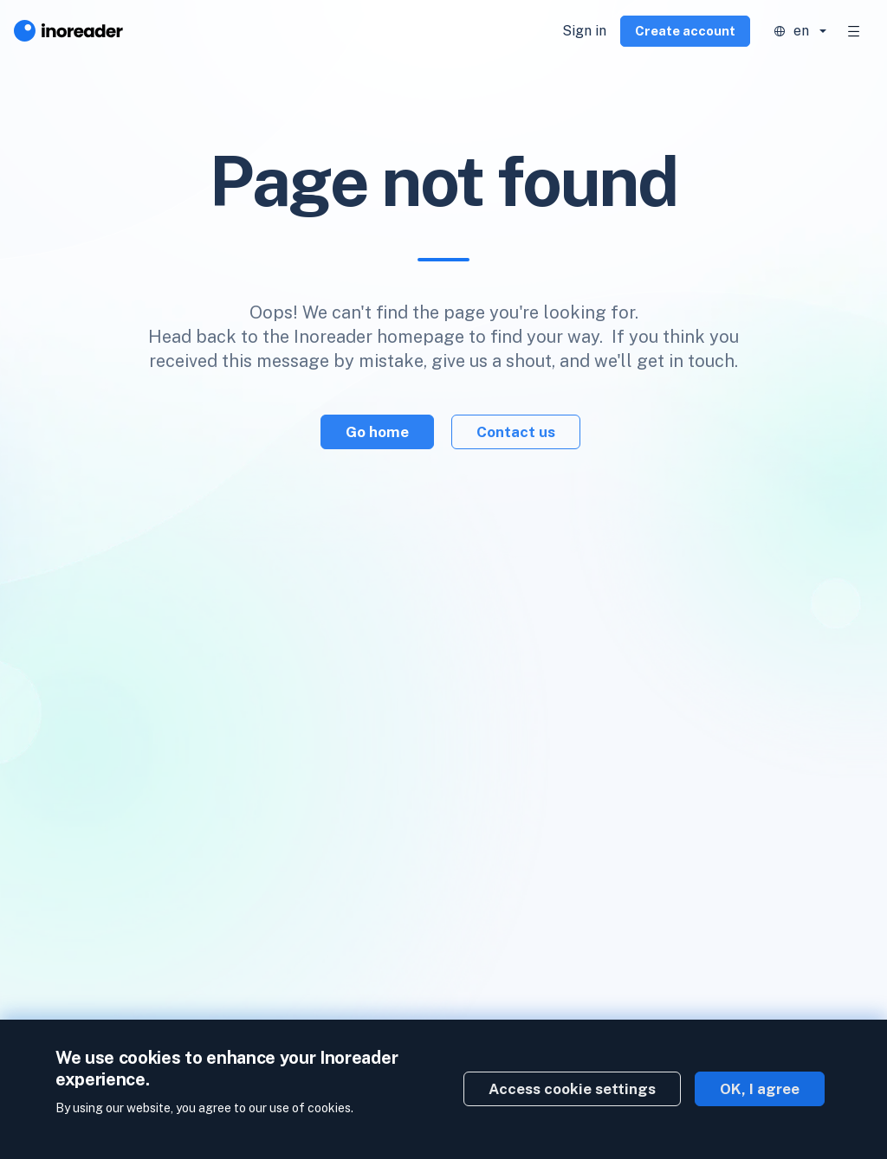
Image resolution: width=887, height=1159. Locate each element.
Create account (685, 30)
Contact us (515, 432)
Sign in (584, 31)
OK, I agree (760, 1089)
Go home (377, 432)
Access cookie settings (572, 1089)
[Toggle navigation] (854, 31)
